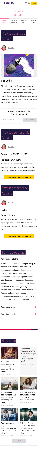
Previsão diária (4, 21)
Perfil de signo (33, 21)
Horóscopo (19, 12)
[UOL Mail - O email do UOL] (26, 3)
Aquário (19, 15)
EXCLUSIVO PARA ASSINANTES (19, 177)
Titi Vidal (11, 48)
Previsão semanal (14, 21)
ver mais (19, 441)
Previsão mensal (24, 21)
